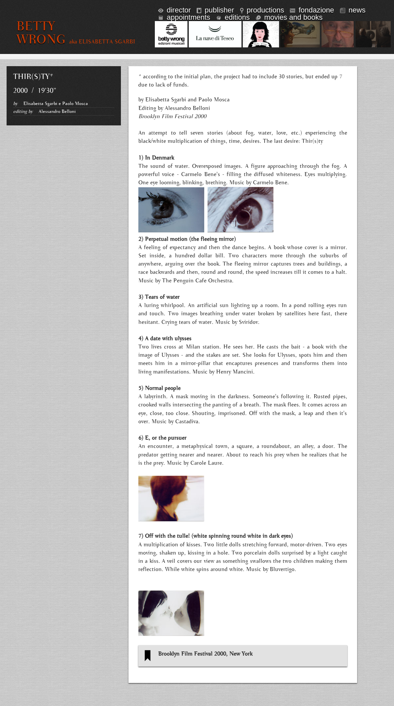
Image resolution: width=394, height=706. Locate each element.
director (174, 10)
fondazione (312, 10)
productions (262, 10)
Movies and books (289, 17)
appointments (184, 17)
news (352, 10)
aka (102, 41)
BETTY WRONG (41, 32)
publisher (215, 10)
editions (233, 17)
